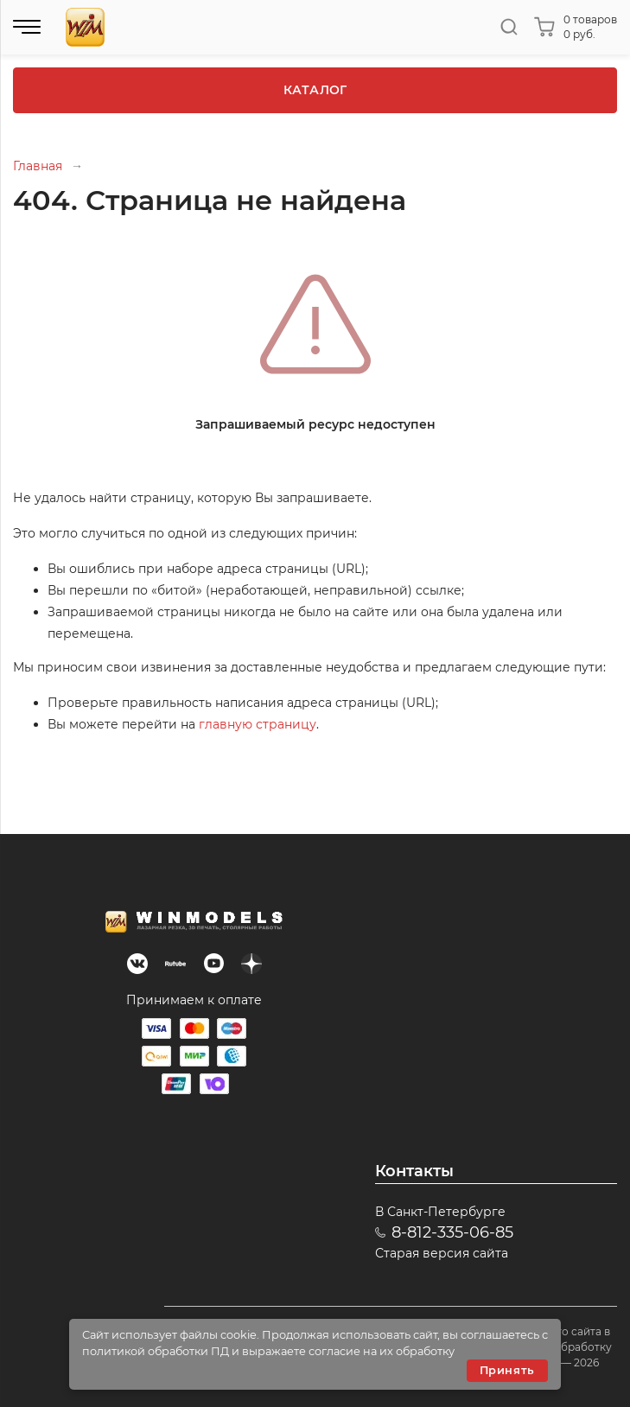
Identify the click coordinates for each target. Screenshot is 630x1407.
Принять (507, 1370)
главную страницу (257, 724)
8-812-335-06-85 (452, 1232)
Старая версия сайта (441, 1253)
